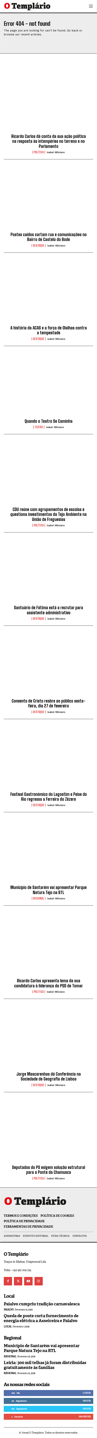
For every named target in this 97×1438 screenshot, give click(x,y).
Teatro (38, 427)
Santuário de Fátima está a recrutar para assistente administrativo (48, 610)
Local (8, 1326)
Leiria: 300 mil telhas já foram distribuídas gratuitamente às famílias (45, 1365)
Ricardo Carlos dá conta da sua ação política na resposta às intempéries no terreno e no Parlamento (48, 141)
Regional (38, 898)
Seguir (87, 1400)
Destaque (38, 245)
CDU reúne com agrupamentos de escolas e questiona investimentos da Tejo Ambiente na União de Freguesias (48, 514)
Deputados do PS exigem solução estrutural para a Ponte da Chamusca (48, 1170)
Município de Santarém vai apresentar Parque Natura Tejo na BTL (48, 890)
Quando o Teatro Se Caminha (49, 421)
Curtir (87, 1393)
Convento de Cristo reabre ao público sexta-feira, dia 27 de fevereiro (48, 703)
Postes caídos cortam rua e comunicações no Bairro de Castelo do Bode (49, 237)
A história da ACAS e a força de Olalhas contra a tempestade (48, 330)
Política (39, 152)
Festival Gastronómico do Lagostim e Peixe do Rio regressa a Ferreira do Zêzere (48, 797)
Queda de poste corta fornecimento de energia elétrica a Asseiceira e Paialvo (41, 1318)
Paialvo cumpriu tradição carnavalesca (42, 1304)
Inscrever (85, 1416)
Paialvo (9, 1309)
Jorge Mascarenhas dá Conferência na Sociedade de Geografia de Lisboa (48, 1076)
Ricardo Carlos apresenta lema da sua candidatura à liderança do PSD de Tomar (48, 983)
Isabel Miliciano (56, 152)
